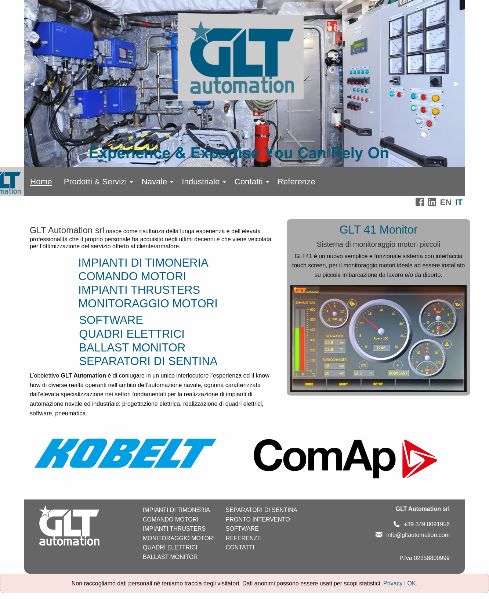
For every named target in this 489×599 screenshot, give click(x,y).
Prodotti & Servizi (95, 181)
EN (446, 202)
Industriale (201, 181)
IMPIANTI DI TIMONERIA (143, 262)
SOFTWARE (111, 320)
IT (459, 202)
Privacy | (395, 583)
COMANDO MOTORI (132, 276)
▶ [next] (459, 86)
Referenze (296, 181)
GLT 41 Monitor (379, 229)
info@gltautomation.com (418, 535)
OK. (413, 583)
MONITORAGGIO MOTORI (152, 303)
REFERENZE (243, 538)
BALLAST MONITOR (132, 347)
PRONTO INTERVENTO (258, 519)
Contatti (248, 181)
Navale (154, 181)
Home (41, 181)
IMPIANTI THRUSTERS (139, 290)
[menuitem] (41, 181)
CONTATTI (240, 547)
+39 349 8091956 (427, 524)
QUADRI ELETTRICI (132, 334)
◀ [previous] (35, 86)
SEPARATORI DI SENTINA (152, 361)
